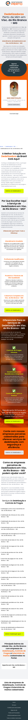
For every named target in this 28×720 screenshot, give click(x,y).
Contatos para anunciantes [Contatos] (14, 707)
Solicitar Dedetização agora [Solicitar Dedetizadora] (14, 634)
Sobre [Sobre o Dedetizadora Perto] (14, 702)
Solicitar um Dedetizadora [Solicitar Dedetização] (14, 421)
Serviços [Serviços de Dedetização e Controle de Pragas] (14, 705)
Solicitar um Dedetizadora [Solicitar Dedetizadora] (14, 191)
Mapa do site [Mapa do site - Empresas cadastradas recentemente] (14, 710)
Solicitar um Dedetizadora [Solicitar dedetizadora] (14, 452)
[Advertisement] (14, 129)
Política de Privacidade (14, 712)
